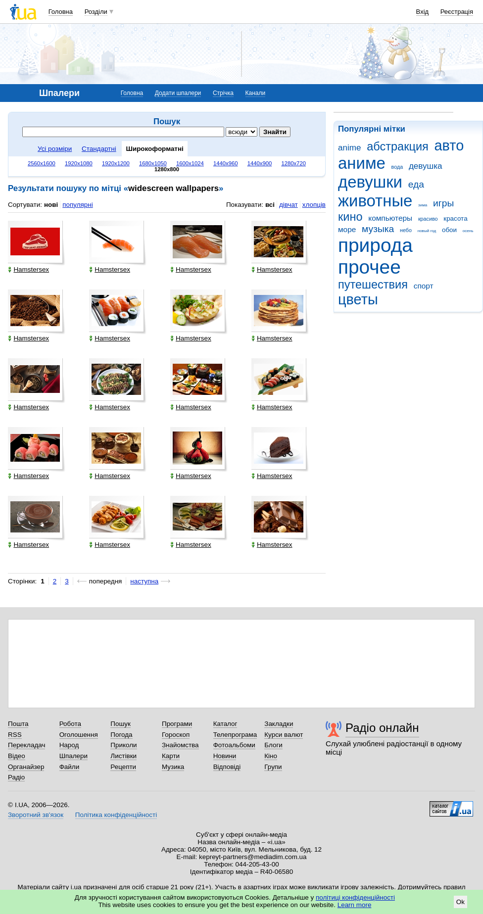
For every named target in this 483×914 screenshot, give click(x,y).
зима (422, 205)
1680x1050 (153, 163)
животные (375, 201)
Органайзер (26, 766)
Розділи (96, 11)
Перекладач (26, 745)
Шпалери (73, 756)
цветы (358, 299)
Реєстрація (456, 11)
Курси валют (283, 734)
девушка (425, 166)
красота (455, 218)
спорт (424, 286)
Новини (225, 756)
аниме (362, 163)
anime (349, 147)
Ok (460, 902)
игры (443, 203)
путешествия (373, 284)
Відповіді (227, 766)
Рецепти (123, 766)
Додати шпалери (178, 93)
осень (468, 231)
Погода (121, 734)
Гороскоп (176, 734)
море (347, 229)
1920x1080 (79, 163)
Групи (273, 766)
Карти (171, 756)
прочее (369, 267)
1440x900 (259, 163)
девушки (370, 182)
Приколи (123, 745)
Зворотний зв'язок (35, 814)
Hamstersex (28, 269)
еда (416, 184)
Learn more (355, 905)
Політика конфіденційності (116, 814)
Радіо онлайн (382, 727)
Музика (173, 766)
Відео (16, 756)
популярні (77, 204)
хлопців (314, 204)
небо (406, 230)
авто (449, 145)
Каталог (225, 723)
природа (375, 245)
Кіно (270, 756)
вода (397, 167)
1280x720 (293, 163)
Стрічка (223, 93)
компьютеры (390, 218)
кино (350, 216)
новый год (427, 231)
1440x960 (225, 163)
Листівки (123, 756)
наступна (144, 581)
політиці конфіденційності (355, 897)
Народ (69, 745)
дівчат (288, 204)
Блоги (273, 745)
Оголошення (78, 734)
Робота (70, 723)
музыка (378, 229)
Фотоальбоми (234, 745)
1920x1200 (116, 163)
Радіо (16, 777)
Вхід (422, 11)
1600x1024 (190, 163)
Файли (69, 766)
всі (270, 204)
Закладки (278, 723)
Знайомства (180, 745)
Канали (255, 93)
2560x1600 (41, 163)
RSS (15, 734)
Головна (60, 11)
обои (449, 230)
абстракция (398, 146)
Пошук (120, 723)
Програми (177, 723)
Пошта (18, 723)
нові (51, 204)
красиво (428, 219)
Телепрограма (235, 734)
